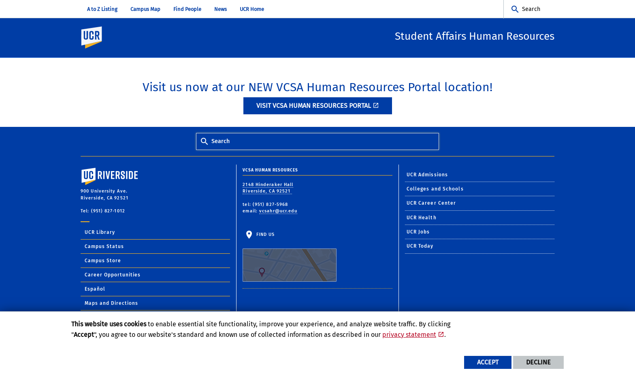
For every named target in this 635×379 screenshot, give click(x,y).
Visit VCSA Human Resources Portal (313, 106)
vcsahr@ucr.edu (278, 211)
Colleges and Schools (435, 189)
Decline (538, 362)
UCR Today (420, 246)
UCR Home (252, 9)
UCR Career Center (431, 203)
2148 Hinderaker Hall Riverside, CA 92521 (268, 188)
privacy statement (409, 334)
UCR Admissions (427, 175)
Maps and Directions (111, 303)
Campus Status (104, 247)
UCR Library (100, 233)
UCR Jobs (418, 232)
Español (95, 289)
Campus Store (103, 261)
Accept (488, 362)
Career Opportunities (113, 275)
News (220, 9)
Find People (187, 9)
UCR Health (422, 218)
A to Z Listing (102, 9)
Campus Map (145, 9)
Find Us (290, 257)
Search (531, 9)
